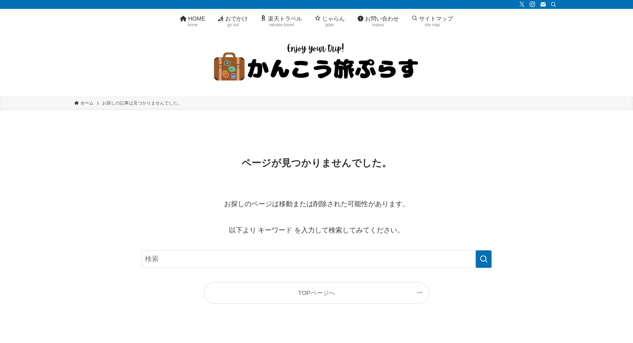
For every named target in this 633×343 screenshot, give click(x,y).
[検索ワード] (316, 259)
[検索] (553, 4)
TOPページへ (316, 292)
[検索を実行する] (484, 259)
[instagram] (532, 4)
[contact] (543, 4)
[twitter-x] (522, 4)
